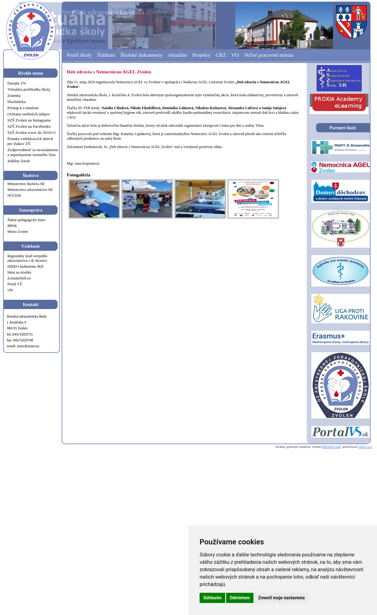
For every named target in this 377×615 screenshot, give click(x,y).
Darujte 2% (16, 83)
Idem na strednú (19, 272)
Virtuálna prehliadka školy (29, 89)
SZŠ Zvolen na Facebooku (29, 126)
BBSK (12, 226)
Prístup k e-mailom (23, 107)
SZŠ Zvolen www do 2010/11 (31, 132)
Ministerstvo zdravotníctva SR (30, 190)
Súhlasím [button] (212, 597)
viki (10, 290)
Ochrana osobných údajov (28, 114)
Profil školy (79, 55)
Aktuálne (177, 55)
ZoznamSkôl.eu (19, 278)
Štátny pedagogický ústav (26, 220)
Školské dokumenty (141, 55)
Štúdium (106, 55)
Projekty (202, 55)
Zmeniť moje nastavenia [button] (281, 597)
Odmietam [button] (240, 597)
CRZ (221, 55)
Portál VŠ (14, 284)
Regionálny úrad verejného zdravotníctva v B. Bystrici (27, 258)
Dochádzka (16, 101)
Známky (14, 95)
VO (235, 55)
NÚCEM (14, 195)
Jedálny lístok (18, 161)
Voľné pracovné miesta (268, 55)
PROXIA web (331, 446)
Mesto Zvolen (17, 231)
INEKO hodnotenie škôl (25, 266)
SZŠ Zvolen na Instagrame (29, 120)
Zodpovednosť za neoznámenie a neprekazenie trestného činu (32, 152)
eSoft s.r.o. (365, 446)
